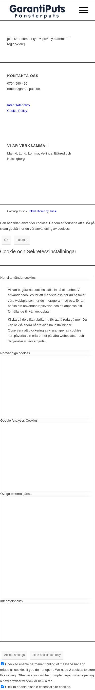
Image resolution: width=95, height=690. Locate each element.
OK (6, 240)
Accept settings (14, 655)
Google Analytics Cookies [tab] (18, 420)
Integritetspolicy (18, 105)
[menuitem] (81, 10)
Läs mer (21, 240)
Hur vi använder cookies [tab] (17, 277)
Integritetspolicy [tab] (11, 601)
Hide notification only (47, 655)
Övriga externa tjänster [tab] (17, 494)
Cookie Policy (17, 111)
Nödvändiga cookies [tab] (15, 353)
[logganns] (39, 10)
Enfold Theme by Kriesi (42, 211)
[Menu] (81, 10)
